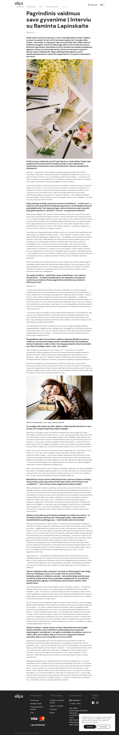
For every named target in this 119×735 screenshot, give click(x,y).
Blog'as (52, 713)
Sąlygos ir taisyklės (56, 706)
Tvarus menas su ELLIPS (53, 6)
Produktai (19, 6)
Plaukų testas (66, 6)
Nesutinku (103, 727)
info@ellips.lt (75, 700)
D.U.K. (41, 6)
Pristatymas (34, 700)
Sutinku (90, 727)
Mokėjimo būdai (35, 704)
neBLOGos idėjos (31, 6)
